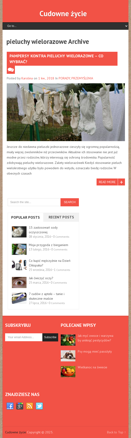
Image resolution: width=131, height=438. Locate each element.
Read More (107, 182)
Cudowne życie (63, 13)
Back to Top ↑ (116, 432)
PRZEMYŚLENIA (82, 78)
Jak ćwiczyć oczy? (41, 278)
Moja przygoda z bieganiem (48, 245)
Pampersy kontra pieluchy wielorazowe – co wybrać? (56, 58)
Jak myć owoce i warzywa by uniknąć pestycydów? (95, 338)
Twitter (39, 406)
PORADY (64, 78)
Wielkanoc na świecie (92, 367)
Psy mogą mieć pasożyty (95, 351)
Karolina (27, 78)
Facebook (10, 406)
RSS (29, 406)
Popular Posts (25, 217)
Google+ (20, 406)
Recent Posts (61, 217)
